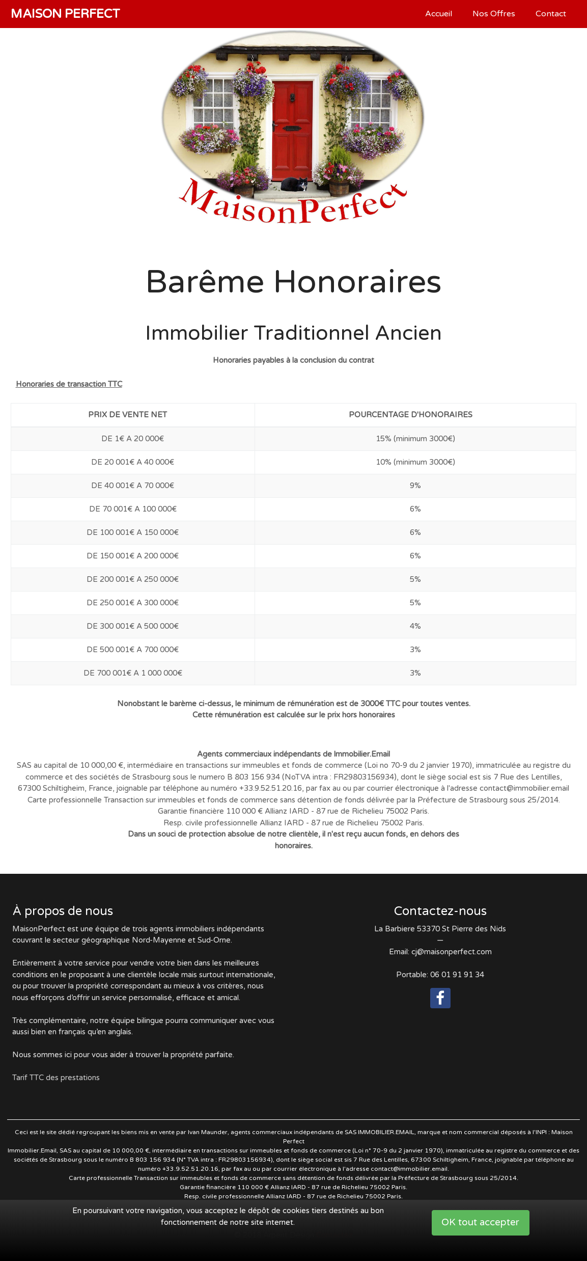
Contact (551, 14)
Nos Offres (493, 14)
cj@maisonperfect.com (451, 951)
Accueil (438, 14)
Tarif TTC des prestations (56, 1077)
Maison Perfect (65, 14)
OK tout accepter (480, 1222)
